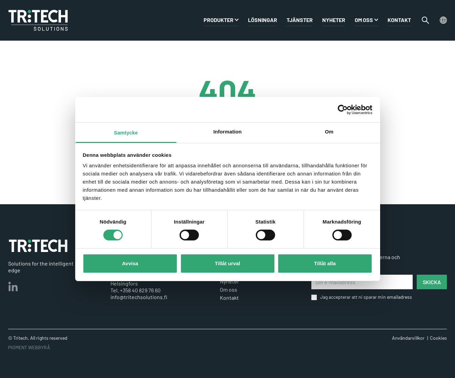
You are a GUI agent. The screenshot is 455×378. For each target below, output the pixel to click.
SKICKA (432, 282)
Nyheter (333, 20)
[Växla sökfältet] (425, 20)
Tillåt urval (227, 263)
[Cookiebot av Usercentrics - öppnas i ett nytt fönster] (342, 109)
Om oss (364, 20)
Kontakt (399, 20)
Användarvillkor (408, 338)
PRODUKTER (218, 20)
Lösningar (262, 20)
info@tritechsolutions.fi (138, 297)
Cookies (438, 338)
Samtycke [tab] (126, 132)
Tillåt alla (325, 263)
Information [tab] (227, 131)
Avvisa (130, 263)
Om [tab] (329, 131)
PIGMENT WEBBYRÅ (29, 347)
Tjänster (300, 20)
